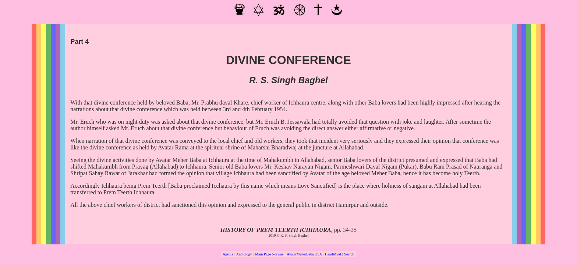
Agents (228, 254)
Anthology (244, 254)
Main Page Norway (269, 254)
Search (349, 254)
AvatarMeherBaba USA (304, 254)
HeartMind (333, 254)
